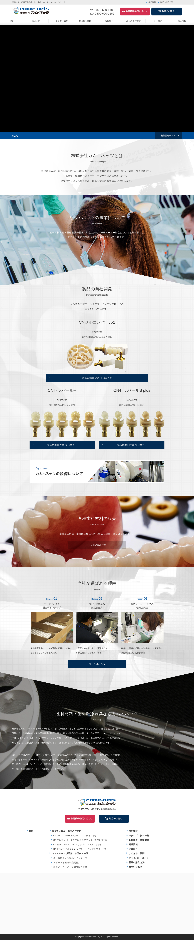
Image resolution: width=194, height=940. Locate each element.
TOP (12, 21)
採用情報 (152, 2)
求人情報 (182, 21)
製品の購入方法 (166, 2)
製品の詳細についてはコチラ (97, 378)
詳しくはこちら (97, 664)
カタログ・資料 (60, 21)
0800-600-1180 (104, 10)
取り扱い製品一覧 (97, 545)
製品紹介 (36, 21)
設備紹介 (109, 21)
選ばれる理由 (85, 21)
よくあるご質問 (133, 21)
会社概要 (158, 21)
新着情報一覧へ (168, 135)
